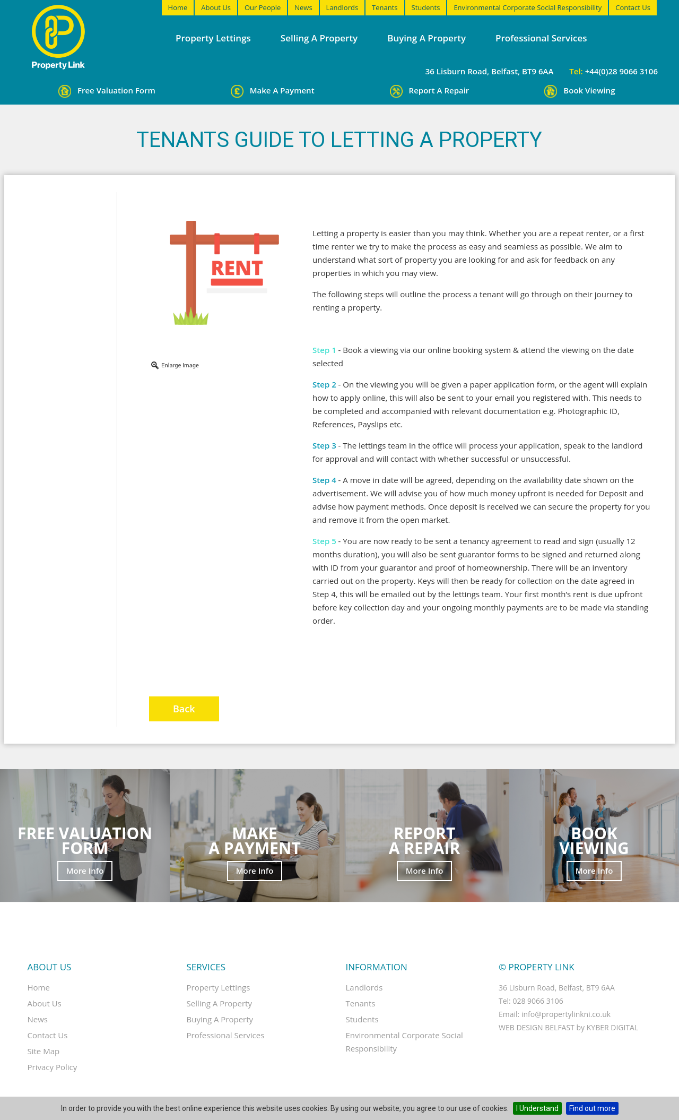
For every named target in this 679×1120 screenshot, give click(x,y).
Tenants (384, 7)
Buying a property (426, 38)
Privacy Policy (52, 1067)
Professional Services (541, 38)
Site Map (44, 1051)
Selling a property (319, 38)
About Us (216, 7)
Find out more (592, 1108)
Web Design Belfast (536, 1027)
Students (426, 7)
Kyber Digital (613, 1027)
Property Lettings (213, 38)
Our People (263, 7)
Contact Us (632, 7)
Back (184, 708)
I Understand (537, 1108)
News (303, 7)
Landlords (342, 7)
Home (178, 7)
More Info (85, 870)
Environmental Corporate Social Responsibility (528, 7)
